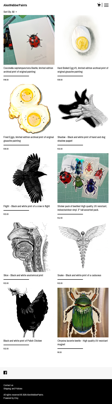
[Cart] (98, 5)
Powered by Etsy (11, 398)
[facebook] (5, 372)
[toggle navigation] (106, 5)
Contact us (8, 385)
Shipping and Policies (13, 388)
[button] (14, 12)
